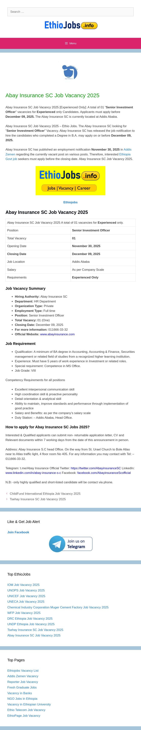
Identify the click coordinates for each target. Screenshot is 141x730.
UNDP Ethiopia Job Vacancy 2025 (31, 624)
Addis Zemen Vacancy (22, 676)
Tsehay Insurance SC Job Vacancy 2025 (38, 499)
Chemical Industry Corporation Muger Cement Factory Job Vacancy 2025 (58, 607)
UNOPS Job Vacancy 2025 (26, 590)
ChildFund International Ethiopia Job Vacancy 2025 (45, 493)
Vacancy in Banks (19, 693)
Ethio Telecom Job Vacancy (26, 710)
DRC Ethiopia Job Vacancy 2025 (30, 618)
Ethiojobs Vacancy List (23, 670)
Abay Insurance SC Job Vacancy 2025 (34, 635)
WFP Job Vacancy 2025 (24, 613)
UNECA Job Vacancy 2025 (25, 601)
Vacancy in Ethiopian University (29, 704)
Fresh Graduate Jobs (22, 687)
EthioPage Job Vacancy (23, 715)
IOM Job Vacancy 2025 (23, 585)
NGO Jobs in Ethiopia (22, 698)
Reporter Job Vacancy (22, 682)
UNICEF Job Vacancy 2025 (26, 596)
